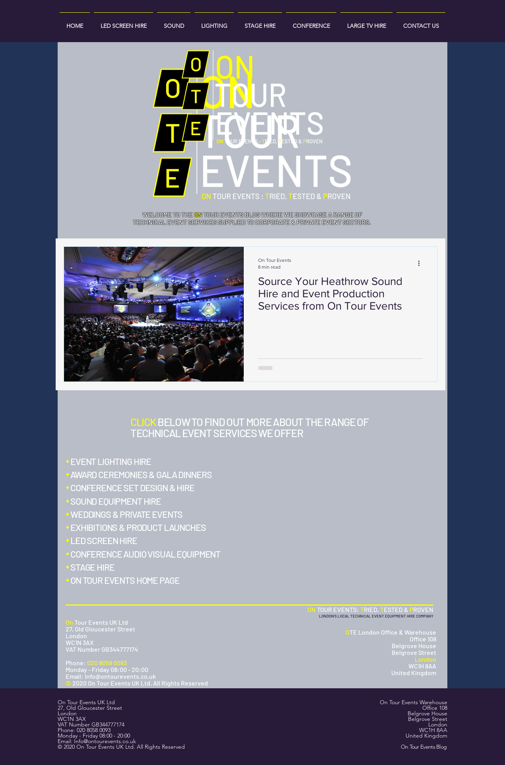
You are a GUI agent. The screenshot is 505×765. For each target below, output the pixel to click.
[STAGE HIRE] (96, 567)
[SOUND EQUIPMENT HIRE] (117, 501)
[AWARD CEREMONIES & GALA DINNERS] (142, 474)
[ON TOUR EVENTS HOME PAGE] (126, 580)
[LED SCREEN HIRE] (107, 540)
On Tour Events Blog (424, 746)
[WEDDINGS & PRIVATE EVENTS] (127, 514)
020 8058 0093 (94, 730)
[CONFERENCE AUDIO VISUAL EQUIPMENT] (148, 554)
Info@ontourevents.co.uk (105, 741)
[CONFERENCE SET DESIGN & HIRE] (131, 487)
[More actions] (421, 263)
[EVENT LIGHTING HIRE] (111, 461)
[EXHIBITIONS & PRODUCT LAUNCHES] (140, 527)
